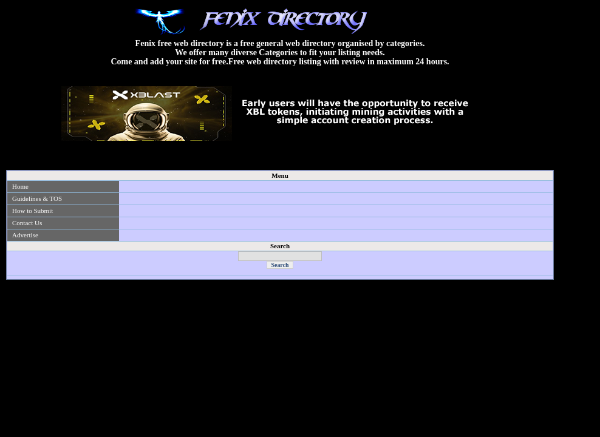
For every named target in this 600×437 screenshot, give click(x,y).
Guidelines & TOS (37, 198)
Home (20, 186)
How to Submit (32, 210)
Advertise (25, 235)
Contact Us (27, 222)
